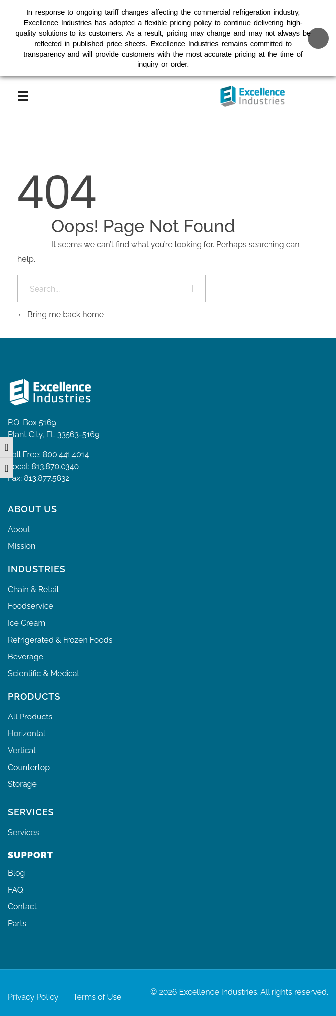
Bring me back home (60, 314)
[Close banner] (318, 32)
